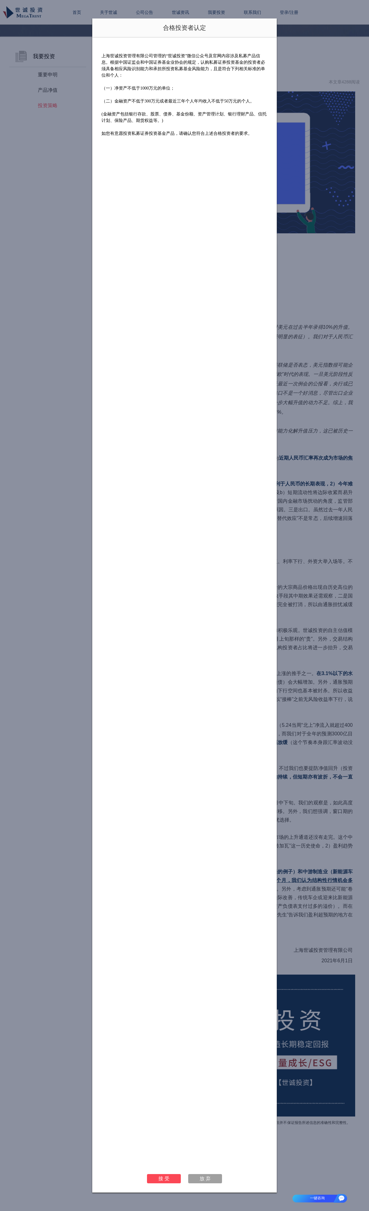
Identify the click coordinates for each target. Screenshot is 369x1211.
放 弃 (205, 1178)
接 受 (163, 1178)
